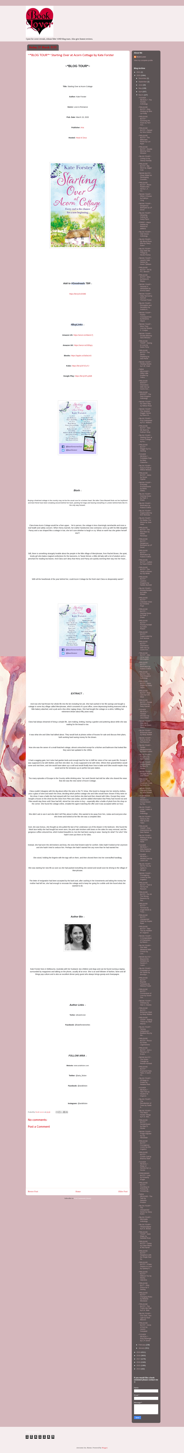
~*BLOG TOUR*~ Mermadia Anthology (144, 1219)
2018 (139, 1355)
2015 (139, 1365)
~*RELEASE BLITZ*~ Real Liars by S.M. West (144, 694)
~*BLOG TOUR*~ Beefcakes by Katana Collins (144, 505)
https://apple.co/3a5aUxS (81, 356)
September (143, 82)
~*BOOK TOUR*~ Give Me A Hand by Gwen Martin (145, 724)
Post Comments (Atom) (82, 1198)
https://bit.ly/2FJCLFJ (80, 366)
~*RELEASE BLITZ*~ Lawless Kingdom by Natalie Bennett (145, 581)
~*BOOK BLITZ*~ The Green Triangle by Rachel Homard (145, 1060)
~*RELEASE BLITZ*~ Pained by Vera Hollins (145, 130)
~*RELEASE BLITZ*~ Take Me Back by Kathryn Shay (144, 429)
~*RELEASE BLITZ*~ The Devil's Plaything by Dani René (144, 354)
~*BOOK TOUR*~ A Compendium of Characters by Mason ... (145, 939)
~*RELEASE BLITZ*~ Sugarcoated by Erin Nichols (145, 635)
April (140, 92)
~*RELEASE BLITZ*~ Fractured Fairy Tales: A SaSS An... (145, 1071)
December (143, 78)
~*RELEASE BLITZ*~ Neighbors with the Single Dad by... (144, 1255)
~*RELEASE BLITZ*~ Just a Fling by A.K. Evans (144, 1051)
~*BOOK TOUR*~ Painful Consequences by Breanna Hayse (145, 317)
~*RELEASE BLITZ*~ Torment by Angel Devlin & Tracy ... (144, 908)
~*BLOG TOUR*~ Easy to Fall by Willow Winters (144, 468)
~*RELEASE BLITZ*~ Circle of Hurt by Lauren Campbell (144, 1327)
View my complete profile (143, 60)
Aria (82, 127)
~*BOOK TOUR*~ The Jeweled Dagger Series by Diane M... (145, 412)
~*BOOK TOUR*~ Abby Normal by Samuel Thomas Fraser (145, 297)
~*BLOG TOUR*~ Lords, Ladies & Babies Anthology (145, 810)
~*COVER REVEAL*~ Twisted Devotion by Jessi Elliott (143, 714)
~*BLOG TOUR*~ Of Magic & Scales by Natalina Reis (144, 1081)
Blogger (104, 1448)
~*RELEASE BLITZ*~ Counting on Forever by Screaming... (144, 1187)
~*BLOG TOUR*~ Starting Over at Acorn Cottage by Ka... (145, 438)
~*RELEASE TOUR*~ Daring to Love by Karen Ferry (145, 344)
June (141, 85)
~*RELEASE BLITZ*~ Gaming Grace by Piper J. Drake (144, 613)
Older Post (123, 1192)
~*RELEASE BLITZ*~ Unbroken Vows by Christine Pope (145, 602)
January (142, 1348)
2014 (139, 1369)
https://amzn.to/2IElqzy (83, 345)
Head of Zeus (81, 138)
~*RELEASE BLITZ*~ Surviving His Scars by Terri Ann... (144, 121)
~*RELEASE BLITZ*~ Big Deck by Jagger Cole (145, 167)
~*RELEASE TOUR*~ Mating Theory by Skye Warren (145, 1021)
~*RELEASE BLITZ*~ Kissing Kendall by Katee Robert (145, 625)
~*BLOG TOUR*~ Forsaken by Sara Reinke (144, 757)
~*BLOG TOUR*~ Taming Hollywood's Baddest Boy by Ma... (145, 1031)
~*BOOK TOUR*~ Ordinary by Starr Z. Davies (145, 1003)
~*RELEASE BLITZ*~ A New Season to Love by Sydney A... (145, 1265)
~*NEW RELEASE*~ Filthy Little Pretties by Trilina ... (144, 373)
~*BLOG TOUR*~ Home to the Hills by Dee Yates (144, 820)
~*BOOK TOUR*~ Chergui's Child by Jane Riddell (145, 790)
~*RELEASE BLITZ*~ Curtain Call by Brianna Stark (144, 1155)
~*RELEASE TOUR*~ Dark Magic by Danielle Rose (144, 1235)
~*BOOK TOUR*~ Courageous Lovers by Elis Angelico (145, 876)
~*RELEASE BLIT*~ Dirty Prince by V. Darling (143, 1286)
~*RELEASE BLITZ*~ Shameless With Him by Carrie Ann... (143, 646)
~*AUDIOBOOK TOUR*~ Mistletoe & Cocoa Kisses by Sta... (144, 800)
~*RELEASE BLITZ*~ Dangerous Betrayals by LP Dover (145, 543)
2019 (139, 1352)
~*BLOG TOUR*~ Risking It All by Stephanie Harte (145, 839)
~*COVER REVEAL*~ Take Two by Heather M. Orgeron (143, 1092)
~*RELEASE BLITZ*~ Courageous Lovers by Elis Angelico (144, 1145)
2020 (139, 75)
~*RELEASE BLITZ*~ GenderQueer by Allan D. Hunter (144, 1124)
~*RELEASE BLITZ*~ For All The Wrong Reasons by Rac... (145, 896)
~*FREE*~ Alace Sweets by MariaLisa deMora (144, 225)
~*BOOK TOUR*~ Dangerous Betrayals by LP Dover (145, 207)
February (142, 1345)
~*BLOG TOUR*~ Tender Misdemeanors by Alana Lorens (145, 748)
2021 (139, 72)
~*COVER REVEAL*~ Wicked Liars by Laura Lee (145, 857)
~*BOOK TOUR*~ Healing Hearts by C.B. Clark (145, 364)
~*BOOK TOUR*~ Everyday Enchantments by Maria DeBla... (145, 487)
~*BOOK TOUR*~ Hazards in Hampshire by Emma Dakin (145, 287)
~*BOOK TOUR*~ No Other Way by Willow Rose (145, 404)
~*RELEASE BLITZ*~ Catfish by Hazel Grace (145, 562)
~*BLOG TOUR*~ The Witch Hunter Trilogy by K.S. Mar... (144, 1114)
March (141, 95)
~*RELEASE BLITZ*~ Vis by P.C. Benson (144, 270)
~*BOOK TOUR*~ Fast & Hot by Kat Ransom (145, 740)
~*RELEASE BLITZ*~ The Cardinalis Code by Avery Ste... (145, 782)
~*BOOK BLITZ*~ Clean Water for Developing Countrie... (145, 176)
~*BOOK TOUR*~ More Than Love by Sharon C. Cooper (145, 327)
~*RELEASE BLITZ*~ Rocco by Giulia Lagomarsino (145, 1042)
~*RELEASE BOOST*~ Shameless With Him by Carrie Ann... (143, 385)
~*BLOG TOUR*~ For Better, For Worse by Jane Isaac (144, 521)
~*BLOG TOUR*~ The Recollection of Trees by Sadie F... (144, 1103)
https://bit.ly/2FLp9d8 (83, 376)
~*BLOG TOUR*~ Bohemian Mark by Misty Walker (145, 733)
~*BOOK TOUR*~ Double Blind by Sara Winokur (145, 336)
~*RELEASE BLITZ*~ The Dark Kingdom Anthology (144, 675)
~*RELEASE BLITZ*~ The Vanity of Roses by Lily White (145, 570)
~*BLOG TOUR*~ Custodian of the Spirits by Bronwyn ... (144, 971)
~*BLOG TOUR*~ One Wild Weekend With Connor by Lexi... (144, 950)
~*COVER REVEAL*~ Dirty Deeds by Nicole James (144, 848)
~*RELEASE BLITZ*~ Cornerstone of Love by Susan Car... (144, 993)
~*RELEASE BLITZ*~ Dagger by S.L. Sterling (144, 448)
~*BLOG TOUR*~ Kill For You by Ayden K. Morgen (144, 867)
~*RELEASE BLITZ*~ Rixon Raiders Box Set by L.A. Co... (144, 187)
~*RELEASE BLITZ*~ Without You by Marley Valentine (144, 1276)
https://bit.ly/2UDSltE (77, 294)
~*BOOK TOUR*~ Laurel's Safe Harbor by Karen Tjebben (145, 261)
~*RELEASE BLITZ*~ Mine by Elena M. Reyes (144, 278)
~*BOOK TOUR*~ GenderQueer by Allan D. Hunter (145, 765)
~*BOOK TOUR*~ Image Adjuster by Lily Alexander (145, 1135)
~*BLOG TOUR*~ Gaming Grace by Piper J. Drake (144, 497)
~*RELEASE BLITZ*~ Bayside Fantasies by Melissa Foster (144, 982)
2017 (139, 1359)
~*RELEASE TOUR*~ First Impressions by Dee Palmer (144, 829)
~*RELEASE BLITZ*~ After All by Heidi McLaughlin (144, 656)
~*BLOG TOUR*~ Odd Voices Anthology (144, 234)
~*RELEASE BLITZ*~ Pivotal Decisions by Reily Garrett (145, 703)
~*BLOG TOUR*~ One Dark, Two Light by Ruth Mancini (144, 1317)
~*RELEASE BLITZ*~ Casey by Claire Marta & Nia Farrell (145, 1244)
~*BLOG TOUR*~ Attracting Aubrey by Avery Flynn (144, 216)
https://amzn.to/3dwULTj (83, 335)
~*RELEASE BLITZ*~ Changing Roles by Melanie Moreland (145, 1297)
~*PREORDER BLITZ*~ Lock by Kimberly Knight (144, 1176)
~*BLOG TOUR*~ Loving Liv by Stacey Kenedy (144, 158)
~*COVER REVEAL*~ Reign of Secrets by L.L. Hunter (144, 1166)
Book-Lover (141, 57)
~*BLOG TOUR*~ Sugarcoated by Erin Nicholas (145, 513)
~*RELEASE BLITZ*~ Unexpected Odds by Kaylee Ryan (145, 919)
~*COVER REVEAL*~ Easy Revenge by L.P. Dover (144, 1337)
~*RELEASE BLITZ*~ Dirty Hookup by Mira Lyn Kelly (145, 110)
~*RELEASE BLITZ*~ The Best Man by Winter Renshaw (144, 532)
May (140, 88)
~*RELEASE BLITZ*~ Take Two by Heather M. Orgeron (145, 930)
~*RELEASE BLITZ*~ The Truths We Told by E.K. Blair (144, 1307)
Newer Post (33, 1192)
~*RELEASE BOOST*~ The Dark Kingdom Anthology (144, 395)
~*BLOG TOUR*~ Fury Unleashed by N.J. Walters (145, 420)
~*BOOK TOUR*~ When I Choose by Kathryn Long (145, 197)
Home (78, 1192)
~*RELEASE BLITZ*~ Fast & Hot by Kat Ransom (145, 886)
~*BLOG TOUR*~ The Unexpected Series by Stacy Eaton (145, 1210)
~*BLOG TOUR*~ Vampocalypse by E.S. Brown (144, 1227)
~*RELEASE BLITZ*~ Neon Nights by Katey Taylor (145, 684)
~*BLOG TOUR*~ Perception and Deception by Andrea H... (144, 306)
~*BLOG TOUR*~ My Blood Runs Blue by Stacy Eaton (145, 242)
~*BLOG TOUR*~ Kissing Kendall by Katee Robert (145, 591)
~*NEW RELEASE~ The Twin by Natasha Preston (145, 1198)
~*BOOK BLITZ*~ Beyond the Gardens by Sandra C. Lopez (144, 961)
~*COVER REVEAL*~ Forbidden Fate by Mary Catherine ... (145, 458)
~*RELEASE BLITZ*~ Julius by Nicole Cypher (144, 476)
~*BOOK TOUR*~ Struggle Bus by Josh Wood (145, 774)
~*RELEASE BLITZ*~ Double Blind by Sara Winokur (145, 150)
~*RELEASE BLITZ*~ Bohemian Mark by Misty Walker (145, 1011)
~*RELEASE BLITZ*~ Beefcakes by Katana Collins (144, 554)
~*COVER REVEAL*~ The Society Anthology (145, 101)
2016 (139, 1362)
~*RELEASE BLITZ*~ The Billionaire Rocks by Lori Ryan (144, 140)
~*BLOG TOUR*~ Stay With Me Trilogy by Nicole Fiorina (144, 252)
